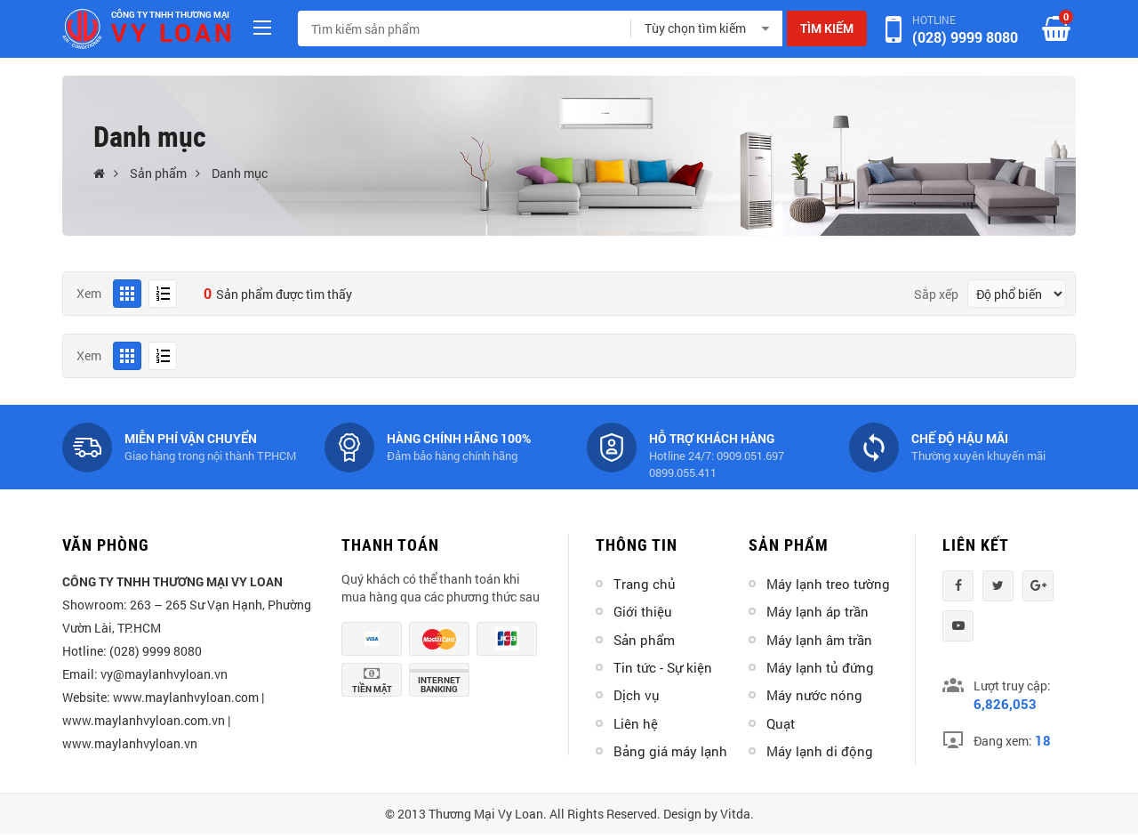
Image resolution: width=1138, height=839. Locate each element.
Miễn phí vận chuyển (190, 438)
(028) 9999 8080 (965, 37)
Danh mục (240, 173)
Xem (88, 293)
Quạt (780, 723)
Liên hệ (635, 723)
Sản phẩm (158, 173)
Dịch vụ (636, 695)
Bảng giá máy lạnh (670, 751)
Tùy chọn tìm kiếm (695, 28)
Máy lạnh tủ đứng (820, 667)
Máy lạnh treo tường (828, 584)
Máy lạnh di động (819, 751)
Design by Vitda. (708, 813)
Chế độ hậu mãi (959, 438)
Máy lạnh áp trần (817, 611)
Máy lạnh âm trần (819, 640)
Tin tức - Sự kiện (662, 667)
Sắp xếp (936, 294)
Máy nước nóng (814, 695)
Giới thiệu (642, 611)
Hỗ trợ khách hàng (711, 438)
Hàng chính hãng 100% (459, 438)
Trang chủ (644, 584)
